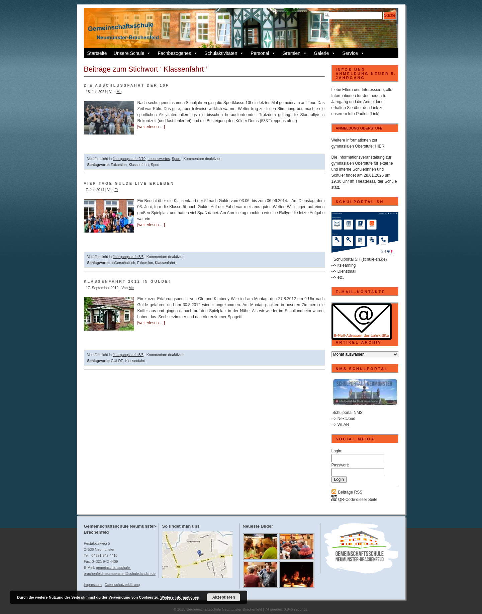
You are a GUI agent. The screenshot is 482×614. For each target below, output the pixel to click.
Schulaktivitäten (224, 53)
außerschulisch (123, 263)
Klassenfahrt (139, 165)
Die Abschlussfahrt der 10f (126, 85)
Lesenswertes (159, 159)
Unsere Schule (132, 53)
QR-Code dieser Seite (354, 499)
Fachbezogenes (178, 53)
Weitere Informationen (179, 597)
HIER (380, 146)
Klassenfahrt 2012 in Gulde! (127, 281)
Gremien (294, 53)
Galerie (324, 53)
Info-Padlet (358, 113)
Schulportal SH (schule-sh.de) (360, 259)
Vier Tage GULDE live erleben (129, 183)
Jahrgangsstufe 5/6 (128, 257)
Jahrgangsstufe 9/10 (129, 159)
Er (116, 190)
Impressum (93, 585)
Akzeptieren (223, 597)
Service (353, 53)
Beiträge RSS (350, 492)
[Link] (374, 113)
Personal (263, 53)
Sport (176, 159)
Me (118, 92)
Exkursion (118, 165)
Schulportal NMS (347, 412)
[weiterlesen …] (151, 126)
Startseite (97, 53)
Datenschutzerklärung (122, 585)
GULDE (117, 361)
